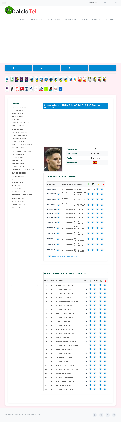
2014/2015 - (53, 250)
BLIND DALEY (17, 120)
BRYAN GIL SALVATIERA (20, 123)
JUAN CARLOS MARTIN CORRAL (23, 145)
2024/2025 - (53, 194)
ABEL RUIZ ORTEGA (19, 107)
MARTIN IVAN (17, 161)
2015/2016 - (53, 245)
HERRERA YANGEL (18, 142)
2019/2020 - (53, 222)
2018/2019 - (53, 228)
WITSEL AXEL (17, 208)
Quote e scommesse (91, 20)
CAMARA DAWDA (18, 126)
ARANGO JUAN (17, 110)
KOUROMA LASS (18, 148)
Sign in (105, 2)
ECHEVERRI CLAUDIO (19, 132)
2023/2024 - (53, 199)
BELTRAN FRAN (17, 117)
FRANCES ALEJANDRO (20, 135)
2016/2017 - (53, 239)
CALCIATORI (46, 68)
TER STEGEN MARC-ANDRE (22, 195)
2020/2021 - (53, 218)
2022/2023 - (53, 205)
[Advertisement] (60, 44)
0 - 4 (85, 297)
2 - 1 (85, 309)
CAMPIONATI (18, 68)
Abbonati (109, 20)
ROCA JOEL (16, 186)
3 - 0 (85, 337)
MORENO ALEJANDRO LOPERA (23, 170)
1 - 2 (85, 341)
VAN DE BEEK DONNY (19, 201)
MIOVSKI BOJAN (18, 167)
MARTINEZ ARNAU (18, 164)
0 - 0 (85, 305)
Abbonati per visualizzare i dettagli (62, 257)
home (22, 20)
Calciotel (36, 415)
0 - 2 (85, 289)
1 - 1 (85, 293)
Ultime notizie (36, 20)
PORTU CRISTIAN (18, 176)
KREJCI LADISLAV (18, 154)
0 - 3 (85, 345)
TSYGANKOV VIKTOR (20, 198)
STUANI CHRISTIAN (19, 192)
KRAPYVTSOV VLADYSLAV (22, 151)
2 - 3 (85, 389)
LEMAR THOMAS (18, 157)
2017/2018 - (53, 234)
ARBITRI (103, 68)
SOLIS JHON (16, 189)
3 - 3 (85, 317)
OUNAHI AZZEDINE (19, 173)
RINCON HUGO (17, 183)
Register (116, 2)
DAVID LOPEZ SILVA (19, 129)
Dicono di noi (71, 20)
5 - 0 (85, 285)
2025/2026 (51, 189)
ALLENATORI (74, 68)
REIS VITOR (16, 179)
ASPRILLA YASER (18, 114)
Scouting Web (54, 20)
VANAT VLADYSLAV (19, 205)
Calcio (24, 11)
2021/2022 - (53, 214)
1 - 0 (85, 325)
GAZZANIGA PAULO (19, 139)
